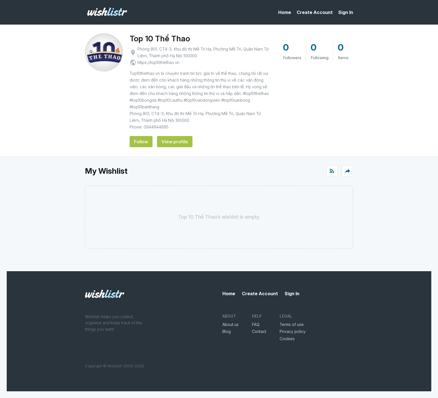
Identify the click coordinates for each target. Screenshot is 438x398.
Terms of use (292, 324)
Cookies (287, 338)
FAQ (256, 324)
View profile (174, 141)
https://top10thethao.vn (158, 62)
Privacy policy (293, 331)
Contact (259, 331)
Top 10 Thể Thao (160, 38)
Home (284, 12)
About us (230, 324)
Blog (226, 331)
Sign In (345, 12)
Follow (141, 141)
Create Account (315, 12)
